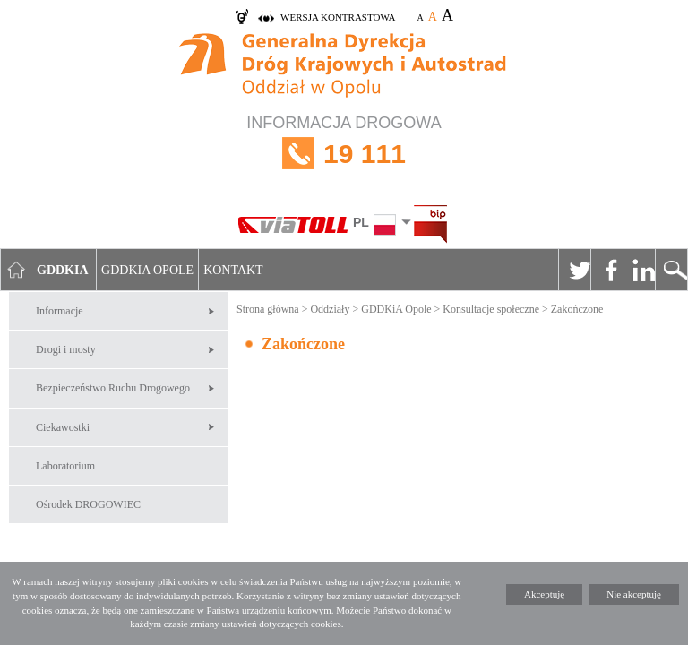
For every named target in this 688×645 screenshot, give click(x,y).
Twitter (574, 269)
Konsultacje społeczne (491, 309)
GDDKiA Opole (396, 309)
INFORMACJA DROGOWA (344, 154)
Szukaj (671, 269)
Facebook (606, 269)
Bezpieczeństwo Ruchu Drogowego (113, 388)
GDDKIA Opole (147, 270)
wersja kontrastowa (337, 17)
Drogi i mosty (66, 349)
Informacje (59, 311)
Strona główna (267, 309)
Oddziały (329, 309)
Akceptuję (544, 594)
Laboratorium (65, 466)
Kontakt (233, 270)
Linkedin (639, 269)
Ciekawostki (63, 427)
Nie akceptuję (633, 594)
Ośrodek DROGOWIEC (88, 504)
